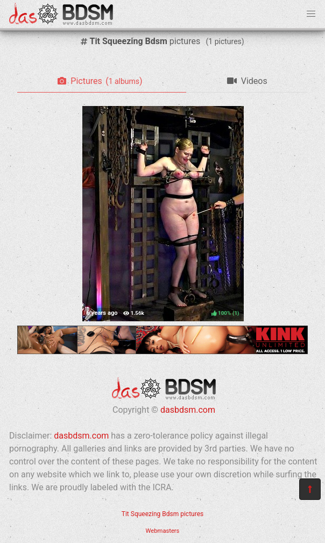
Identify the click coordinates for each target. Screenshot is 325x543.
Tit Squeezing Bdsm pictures (162, 514)
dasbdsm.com (187, 410)
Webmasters (163, 530)
